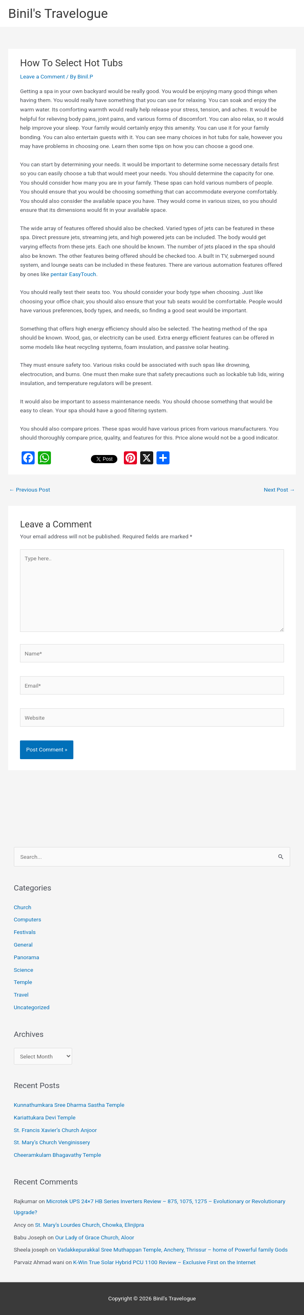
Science (23, 970)
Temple (23, 982)
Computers (27, 919)
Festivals (25, 932)
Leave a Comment (42, 76)
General (23, 944)
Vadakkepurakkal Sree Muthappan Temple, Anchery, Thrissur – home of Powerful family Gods (172, 1249)
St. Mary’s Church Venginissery (52, 1142)
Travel (21, 994)
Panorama (27, 957)
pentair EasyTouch (73, 274)
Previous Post (29, 489)
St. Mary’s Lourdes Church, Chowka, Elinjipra (89, 1224)
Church (22, 907)
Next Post (279, 489)
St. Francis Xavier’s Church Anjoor (55, 1130)
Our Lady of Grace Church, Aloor (94, 1237)
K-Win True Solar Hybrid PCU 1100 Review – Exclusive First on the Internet (164, 1262)
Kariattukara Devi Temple (45, 1117)
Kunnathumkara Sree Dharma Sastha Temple (69, 1105)
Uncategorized (32, 1007)
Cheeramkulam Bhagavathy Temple (57, 1155)
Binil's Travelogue (58, 13)
